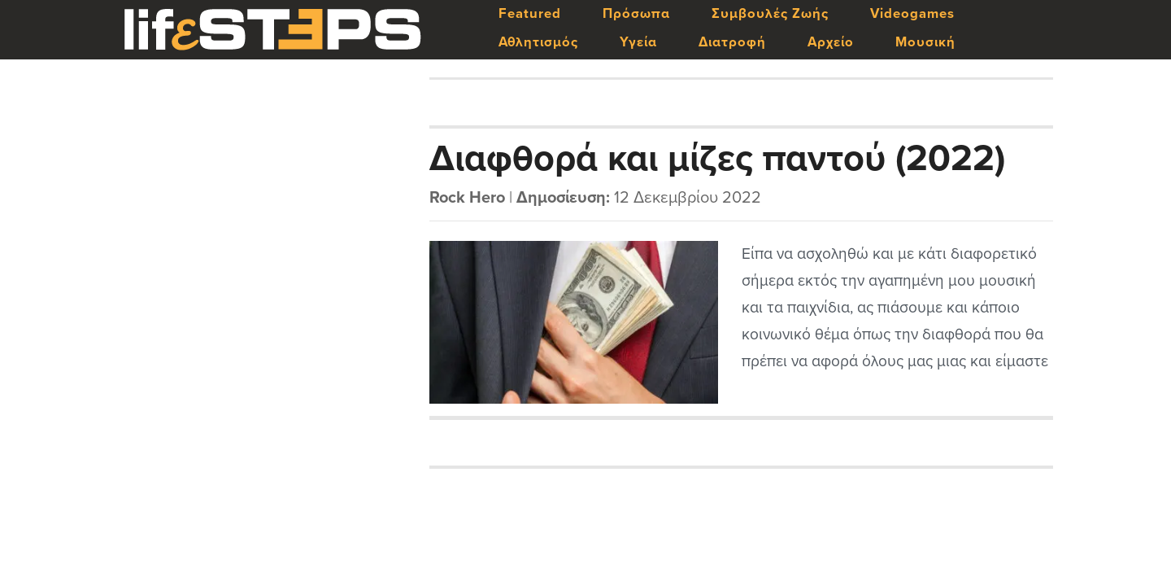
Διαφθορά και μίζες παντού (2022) (717, 159)
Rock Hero (467, 198)
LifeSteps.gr (272, 30)
